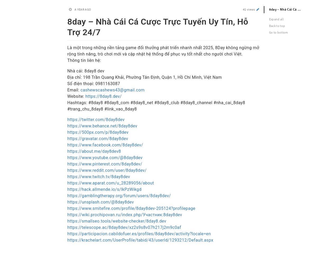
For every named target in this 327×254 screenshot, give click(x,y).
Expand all (276, 19)
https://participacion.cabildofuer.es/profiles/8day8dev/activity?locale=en (139, 233)
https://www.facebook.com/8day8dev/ (105, 144)
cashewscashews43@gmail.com (112, 90)
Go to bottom (278, 32)
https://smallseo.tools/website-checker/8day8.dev (116, 221)
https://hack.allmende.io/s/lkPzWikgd (104, 189)
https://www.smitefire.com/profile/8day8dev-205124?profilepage (131, 208)
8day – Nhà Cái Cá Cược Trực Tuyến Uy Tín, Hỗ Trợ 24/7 (288, 9)
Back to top (277, 26)
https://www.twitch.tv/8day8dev (98, 176)
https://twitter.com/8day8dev (96, 119)
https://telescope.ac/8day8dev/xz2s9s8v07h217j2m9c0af (124, 227)
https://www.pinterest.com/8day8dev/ (104, 164)
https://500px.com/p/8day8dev (98, 132)
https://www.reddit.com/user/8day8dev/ (107, 170)
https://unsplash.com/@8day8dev (100, 202)
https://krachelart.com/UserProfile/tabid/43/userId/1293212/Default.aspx (140, 240)
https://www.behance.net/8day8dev (102, 125)
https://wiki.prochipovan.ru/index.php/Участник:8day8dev (124, 214)
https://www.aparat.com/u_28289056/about (110, 183)
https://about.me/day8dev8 (94, 151)
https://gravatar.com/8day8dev (97, 138)
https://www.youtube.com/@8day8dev (105, 157)
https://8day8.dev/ (103, 96)
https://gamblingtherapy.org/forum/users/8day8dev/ (119, 195)
